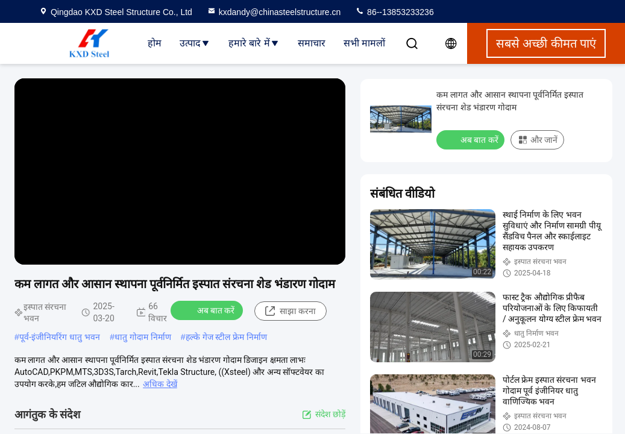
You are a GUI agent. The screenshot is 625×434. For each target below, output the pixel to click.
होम (155, 43)
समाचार (311, 43)
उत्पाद (195, 43)
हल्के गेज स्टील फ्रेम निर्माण (227, 337)
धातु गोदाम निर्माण (143, 337)
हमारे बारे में (254, 43)
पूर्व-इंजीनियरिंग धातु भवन (59, 337)
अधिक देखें (160, 384)
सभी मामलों (364, 43)
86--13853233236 (394, 12)
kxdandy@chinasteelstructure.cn (274, 12)
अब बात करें (208, 310)
